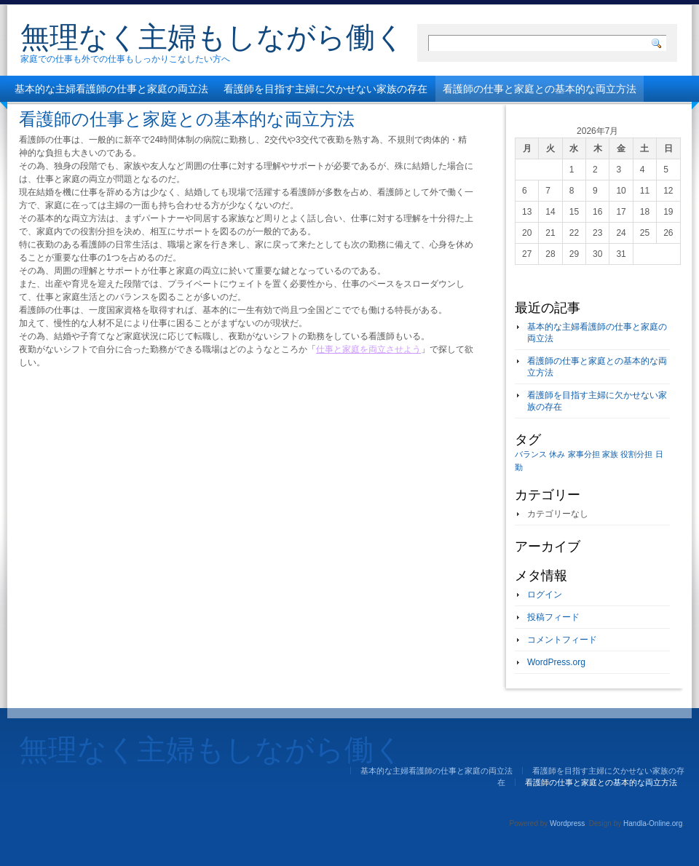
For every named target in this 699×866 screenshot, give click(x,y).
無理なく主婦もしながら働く (212, 37)
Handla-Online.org (652, 823)
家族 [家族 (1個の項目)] (610, 454)
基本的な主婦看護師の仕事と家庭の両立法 (111, 89)
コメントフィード (562, 640)
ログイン (544, 594)
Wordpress (567, 823)
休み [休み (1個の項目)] (557, 454)
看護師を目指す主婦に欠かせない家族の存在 (325, 89)
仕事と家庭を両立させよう (368, 349)
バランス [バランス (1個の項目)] (531, 454)
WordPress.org (556, 662)
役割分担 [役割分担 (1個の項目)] (636, 454)
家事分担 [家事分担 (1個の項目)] (584, 454)
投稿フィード (553, 617)
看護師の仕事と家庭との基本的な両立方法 (539, 89)
